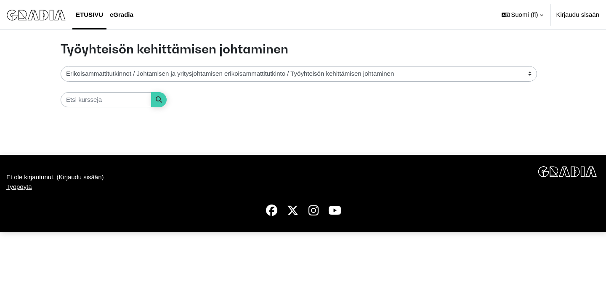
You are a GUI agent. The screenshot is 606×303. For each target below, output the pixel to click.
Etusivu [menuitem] (89, 14)
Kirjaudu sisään (577, 14)
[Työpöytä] (36, 15)
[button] (522, 14)
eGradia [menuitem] (121, 14)
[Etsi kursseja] (106, 100)
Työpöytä (19, 186)
